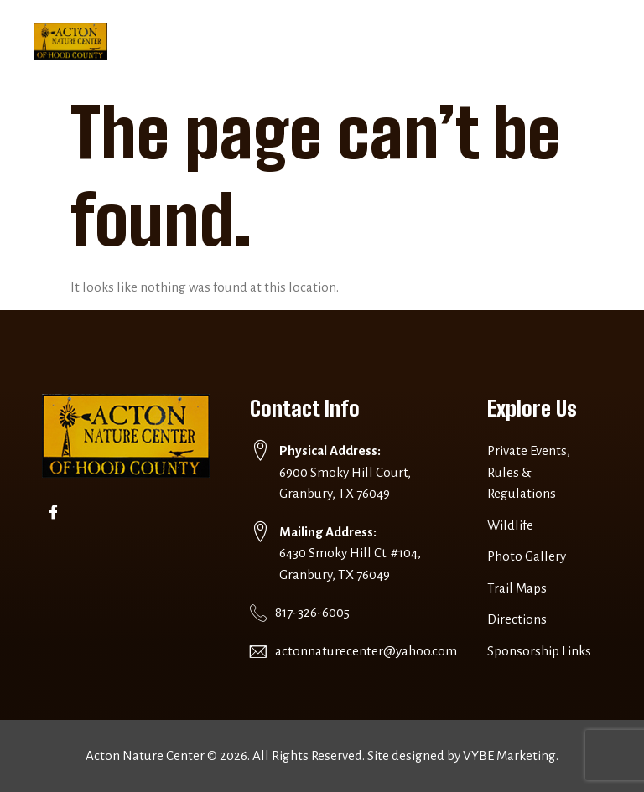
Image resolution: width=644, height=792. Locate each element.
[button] (579, 41)
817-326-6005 (312, 612)
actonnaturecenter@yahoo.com (366, 651)
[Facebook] (56, 511)
